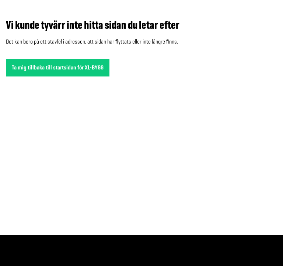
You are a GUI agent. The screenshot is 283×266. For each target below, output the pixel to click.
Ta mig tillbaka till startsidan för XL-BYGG (58, 67)
